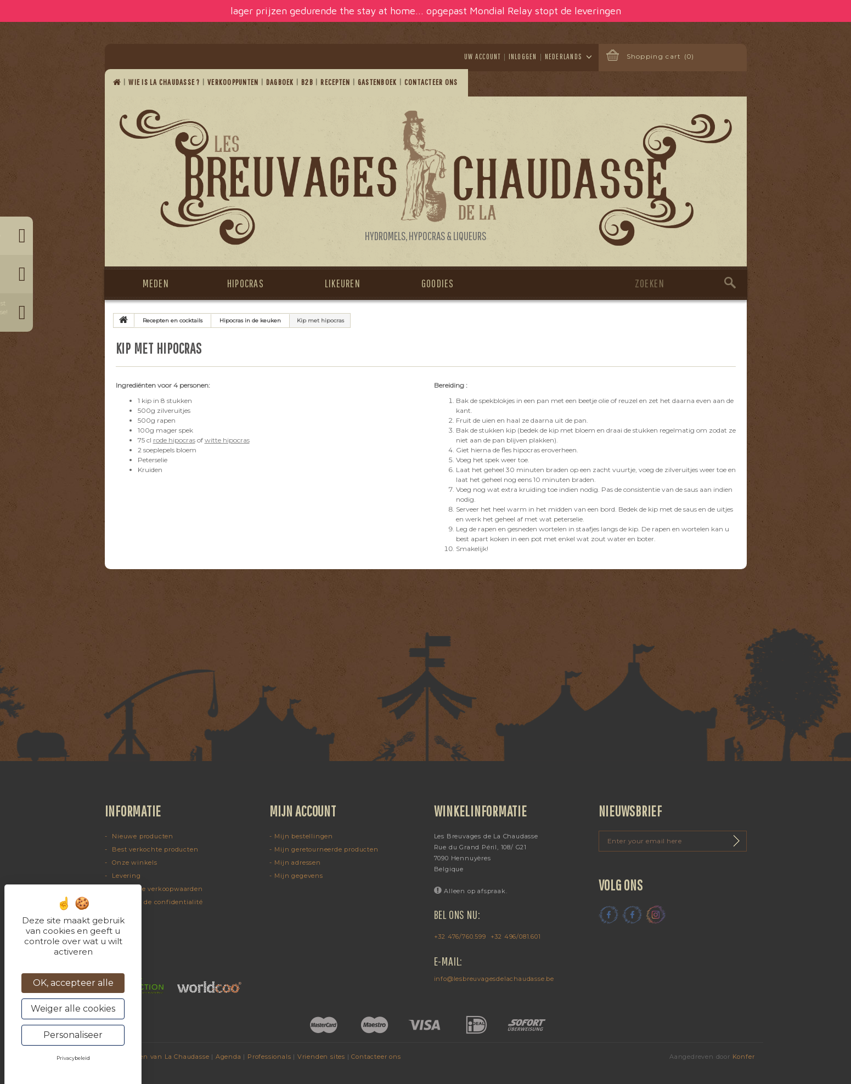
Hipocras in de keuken (250, 320)
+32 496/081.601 (516, 936)
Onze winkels (133, 862)
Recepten (336, 82)
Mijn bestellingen (303, 836)
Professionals (269, 1056)
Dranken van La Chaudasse (164, 1056)
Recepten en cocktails (172, 320)
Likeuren (342, 283)
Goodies (437, 283)
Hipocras (245, 283)
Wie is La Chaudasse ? (165, 82)
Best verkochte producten (154, 849)
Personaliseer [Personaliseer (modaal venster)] (73, 1035)
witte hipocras (227, 440)
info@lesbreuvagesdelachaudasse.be (494, 979)
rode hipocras (174, 440)
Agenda (228, 1056)
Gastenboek (378, 82)
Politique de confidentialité (156, 902)
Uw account (482, 56)
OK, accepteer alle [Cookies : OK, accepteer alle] (73, 983)
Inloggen (523, 56)
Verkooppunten (234, 82)
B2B (308, 82)
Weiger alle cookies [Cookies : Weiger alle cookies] (73, 1008)
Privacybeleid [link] (73, 1058)
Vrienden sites (321, 1056)
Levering (125, 875)
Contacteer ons (432, 82)
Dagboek (281, 82)
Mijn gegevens (298, 875)
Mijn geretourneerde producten (326, 849)
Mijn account (302, 811)
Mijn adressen (297, 862)
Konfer (743, 1056)
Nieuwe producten (141, 836)
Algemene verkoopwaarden (156, 889)
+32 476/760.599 (460, 936)
